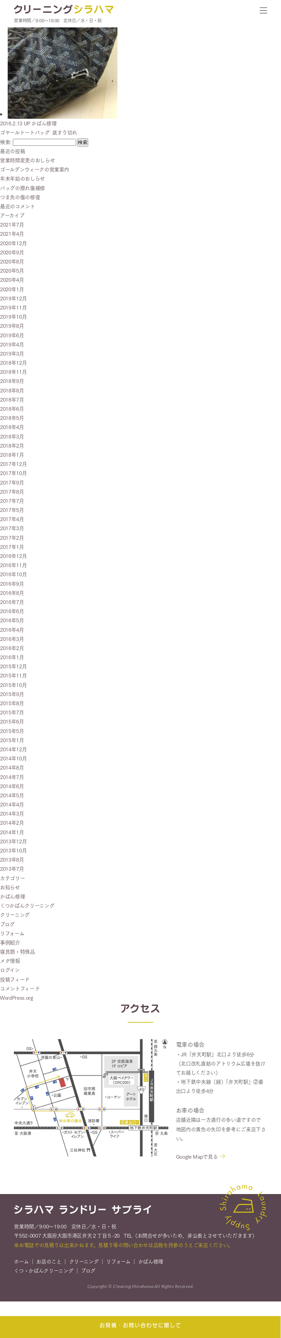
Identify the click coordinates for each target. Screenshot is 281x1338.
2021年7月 (12, 224)
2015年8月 (12, 703)
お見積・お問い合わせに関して (140, 1325)
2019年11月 (13, 307)
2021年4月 (12, 233)
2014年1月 (12, 832)
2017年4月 (12, 519)
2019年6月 (12, 335)
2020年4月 (12, 279)
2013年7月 (12, 868)
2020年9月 (12, 252)
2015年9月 (12, 694)
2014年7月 (12, 777)
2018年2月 (12, 445)
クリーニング (15, 915)
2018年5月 (12, 418)
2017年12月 (13, 464)
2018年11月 (13, 372)
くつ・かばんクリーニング (43, 1272)
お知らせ (10, 887)
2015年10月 (13, 685)
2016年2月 (12, 648)
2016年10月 (13, 574)
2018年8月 (12, 390)
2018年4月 (12, 427)
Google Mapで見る (197, 1158)
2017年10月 (13, 473)
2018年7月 (12, 399)
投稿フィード (15, 979)
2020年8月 (12, 261)
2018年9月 (12, 381)
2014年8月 (12, 767)
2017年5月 (12, 510)
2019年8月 (12, 326)
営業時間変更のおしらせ (27, 160)
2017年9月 (12, 482)
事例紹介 (10, 942)
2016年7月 (12, 602)
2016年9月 (12, 583)
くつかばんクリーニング (27, 905)
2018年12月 (13, 362)
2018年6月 (12, 408)
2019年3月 (12, 353)
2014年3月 (12, 813)
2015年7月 (12, 712)
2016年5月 (12, 620)
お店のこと (48, 1263)
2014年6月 (12, 786)
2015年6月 (12, 721)
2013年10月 (13, 850)
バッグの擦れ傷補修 (22, 188)
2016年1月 (12, 657)
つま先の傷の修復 (20, 197)
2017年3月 (12, 528)
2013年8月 (12, 859)
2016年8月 (12, 593)
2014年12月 (13, 749)
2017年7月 (12, 501)
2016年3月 (12, 639)
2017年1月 (12, 547)
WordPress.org (16, 997)
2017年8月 (12, 491)
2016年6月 (12, 611)
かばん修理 (12, 896)
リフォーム (12, 933)
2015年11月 (13, 675)
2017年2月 (12, 537)
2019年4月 (12, 344)
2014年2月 (12, 822)
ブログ (7, 924)
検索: (5, 142)
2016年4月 (12, 630)
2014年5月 (12, 795)
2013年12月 (13, 841)
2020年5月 (12, 270)
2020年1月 (12, 289)
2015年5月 (12, 731)
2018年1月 (12, 455)
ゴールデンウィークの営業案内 (34, 169)
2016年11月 (13, 565)
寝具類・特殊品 (17, 951)
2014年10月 (13, 758)
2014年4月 (12, 804)
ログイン (10, 970)
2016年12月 (13, 556)
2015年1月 (12, 740)
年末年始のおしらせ (22, 178)
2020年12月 (13, 243)
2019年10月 (13, 316)
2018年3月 (12, 436)
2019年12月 (13, 298)
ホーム (21, 1263)
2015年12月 (13, 666)
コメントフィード (20, 988)
